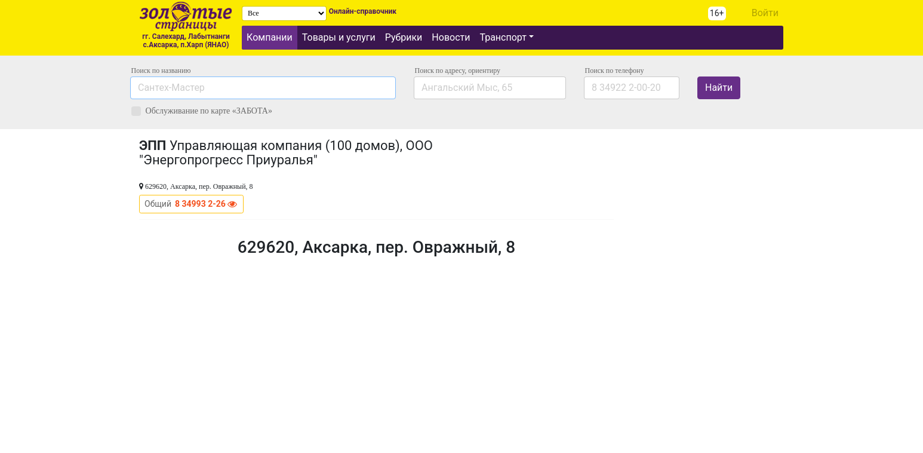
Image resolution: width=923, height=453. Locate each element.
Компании (270, 37)
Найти (719, 87)
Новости (451, 37)
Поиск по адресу (457, 70)
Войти (765, 13)
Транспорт (502, 37)
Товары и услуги (339, 37)
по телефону (614, 70)
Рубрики (404, 37)
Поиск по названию (161, 70)
